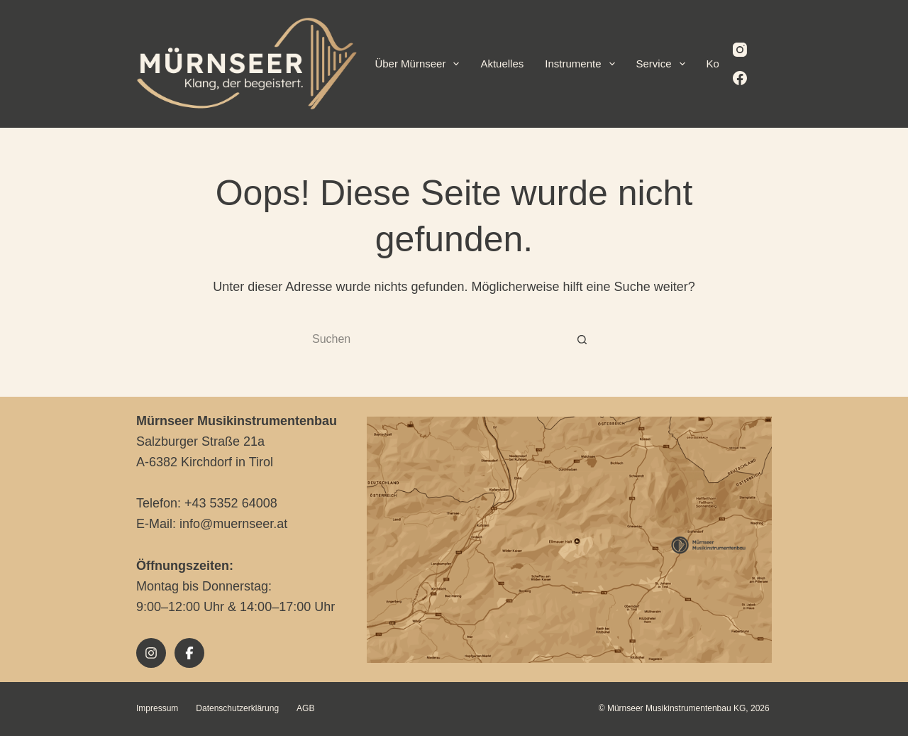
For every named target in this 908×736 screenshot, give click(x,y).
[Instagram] (740, 50)
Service (663, 63)
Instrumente (582, 63)
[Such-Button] (582, 340)
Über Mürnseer (420, 63)
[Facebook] (740, 78)
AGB (305, 708)
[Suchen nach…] (440, 340)
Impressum (157, 708)
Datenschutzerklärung (237, 708)
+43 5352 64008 (230, 503)
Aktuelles (502, 63)
